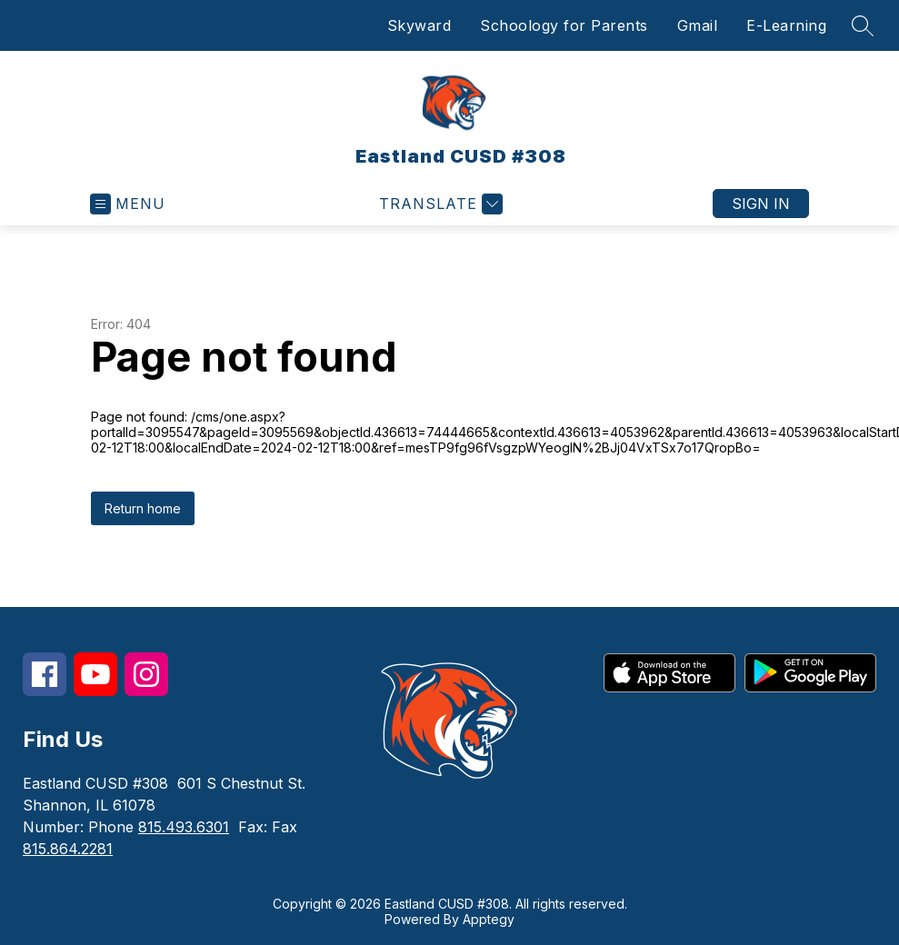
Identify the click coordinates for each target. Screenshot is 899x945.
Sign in (761, 203)
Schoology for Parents (564, 25)
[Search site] (863, 25)
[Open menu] (127, 204)
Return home (143, 508)
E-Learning (786, 25)
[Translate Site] (439, 204)
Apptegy (488, 919)
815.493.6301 (183, 827)
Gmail (697, 25)
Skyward (419, 25)
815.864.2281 (68, 849)
